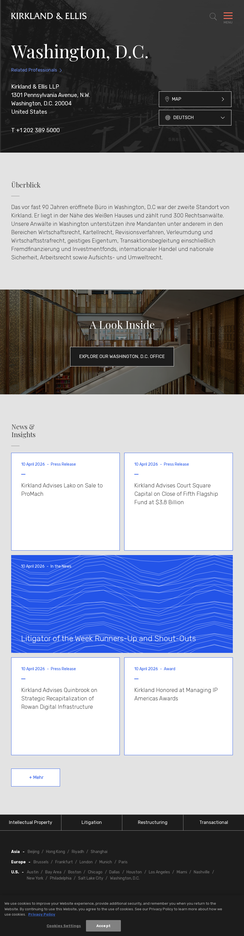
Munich (105, 862)
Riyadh (78, 851)
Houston (134, 872)
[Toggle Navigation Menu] (228, 17)
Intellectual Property (30, 822)
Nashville (202, 872)
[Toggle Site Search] (213, 17)
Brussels (41, 862)
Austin (33, 872)
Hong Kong (55, 851)
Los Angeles (159, 872)
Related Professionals (34, 70)
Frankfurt (64, 862)
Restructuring (153, 822)
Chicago (95, 872)
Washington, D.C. (125, 878)
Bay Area (53, 872)
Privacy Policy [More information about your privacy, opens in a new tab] (41, 916)
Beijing (33, 851)
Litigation (92, 822)
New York (35, 878)
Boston (74, 872)
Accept (103, 927)
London (86, 862)
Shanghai (99, 851)
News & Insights (23, 430)
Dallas (114, 872)
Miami (182, 872)
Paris (123, 862)
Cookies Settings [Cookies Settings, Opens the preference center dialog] (64, 927)
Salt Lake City (90, 878)
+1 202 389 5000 (38, 130)
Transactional (213, 822)
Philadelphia (60, 878)
